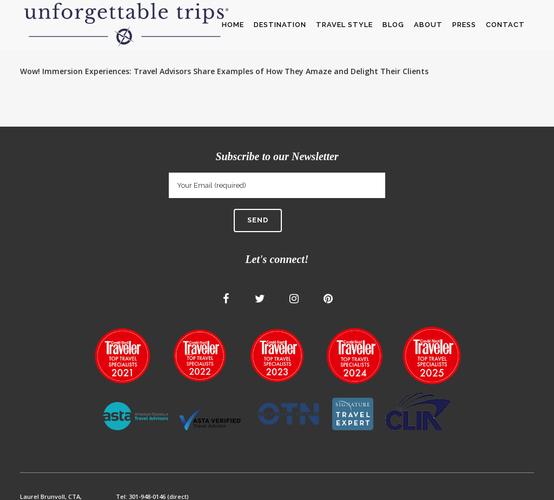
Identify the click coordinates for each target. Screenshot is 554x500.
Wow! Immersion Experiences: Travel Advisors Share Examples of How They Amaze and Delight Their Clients (224, 71)
